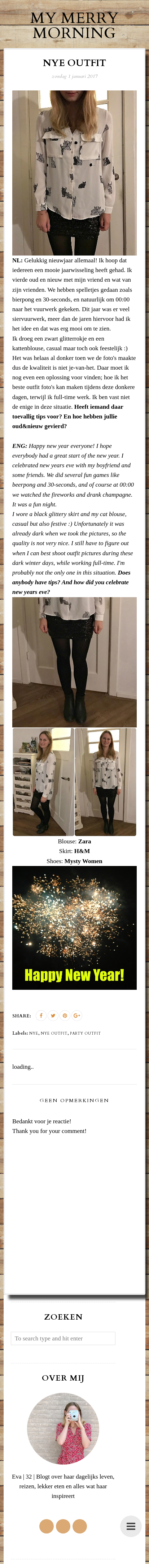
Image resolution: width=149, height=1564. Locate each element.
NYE (33, 1033)
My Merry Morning (74, 25)
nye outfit (54, 1033)
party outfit (85, 1033)
